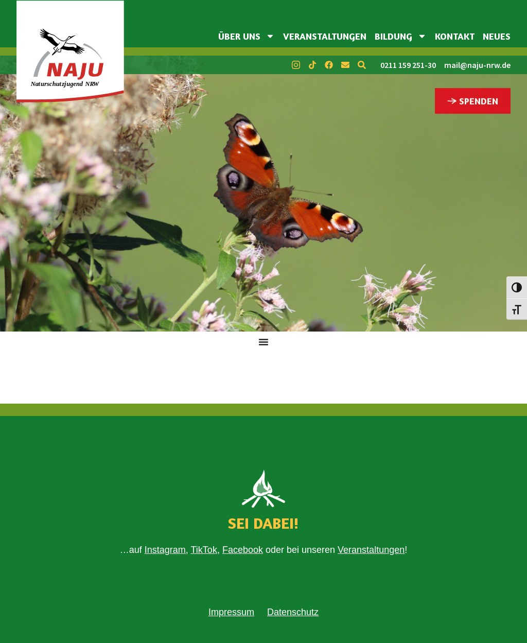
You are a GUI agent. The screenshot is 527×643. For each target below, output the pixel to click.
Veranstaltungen (324, 36)
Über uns (246, 36)
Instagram (165, 550)
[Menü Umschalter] (263, 342)
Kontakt (455, 36)
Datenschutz (293, 612)
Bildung (401, 36)
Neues (497, 36)
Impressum (231, 612)
